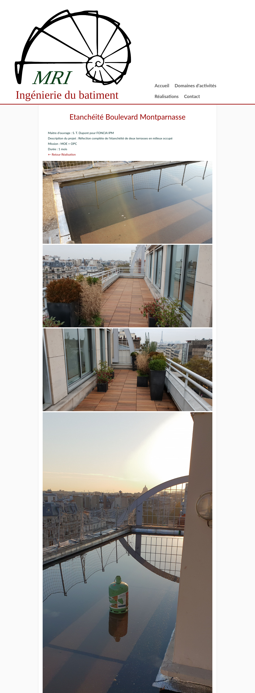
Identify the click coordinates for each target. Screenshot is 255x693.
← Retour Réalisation (62, 154)
